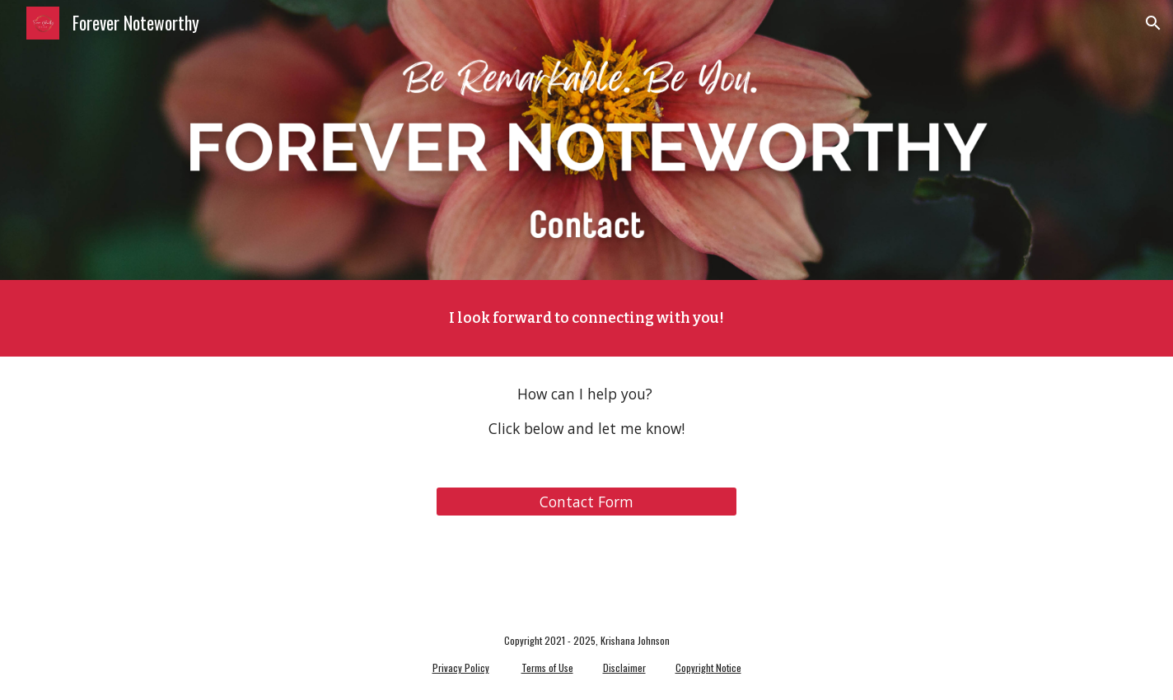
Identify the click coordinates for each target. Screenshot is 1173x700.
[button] (1153, 23)
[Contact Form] (586, 501)
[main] (586, 318)
